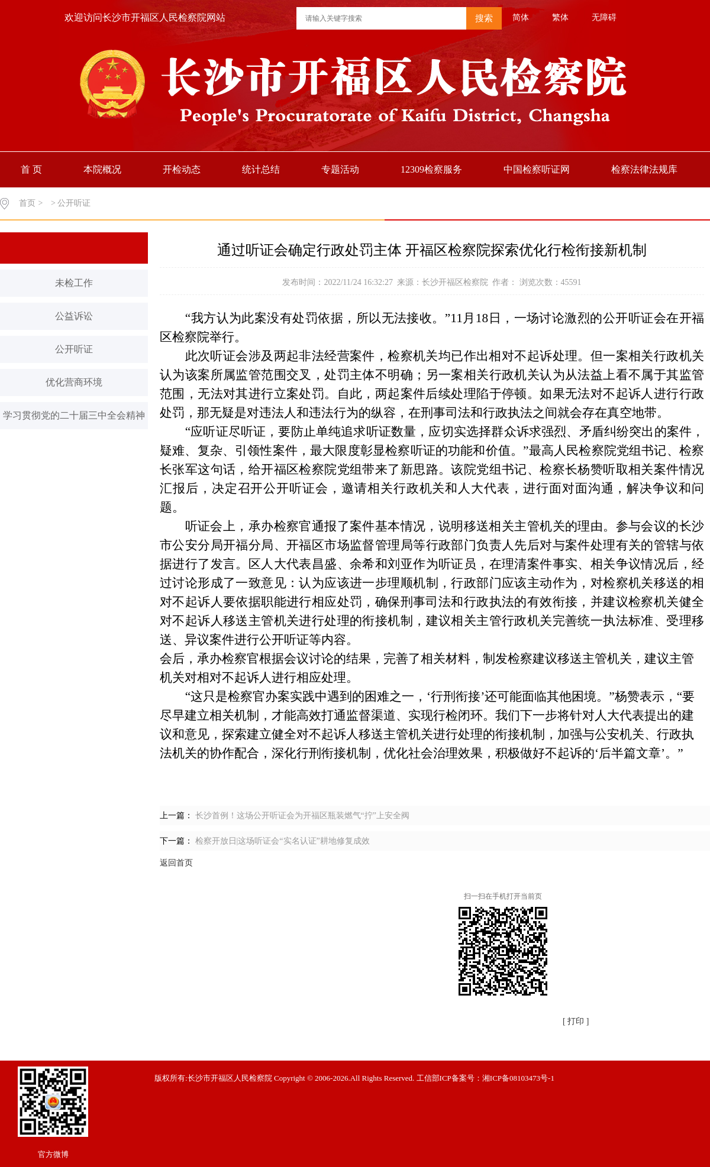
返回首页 (176, 862)
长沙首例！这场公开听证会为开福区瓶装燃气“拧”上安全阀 (302, 815)
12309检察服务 (431, 169)
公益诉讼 (74, 316)
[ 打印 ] (576, 1021)
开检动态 (182, 169)
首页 (27, 203)
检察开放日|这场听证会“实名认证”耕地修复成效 (282, 841)
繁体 (560, 17)
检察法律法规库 (644, 169)
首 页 (31, 169)
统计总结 (261, 169)
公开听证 (74, 349)
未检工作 (74, 283)
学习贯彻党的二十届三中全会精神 (74, 415)
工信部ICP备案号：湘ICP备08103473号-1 (485, 1078)
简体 (520, 17)
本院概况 (102, 169)
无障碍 (604, 17)
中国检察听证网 (537, 169)
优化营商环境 (74, 382)
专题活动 (340, 169)
